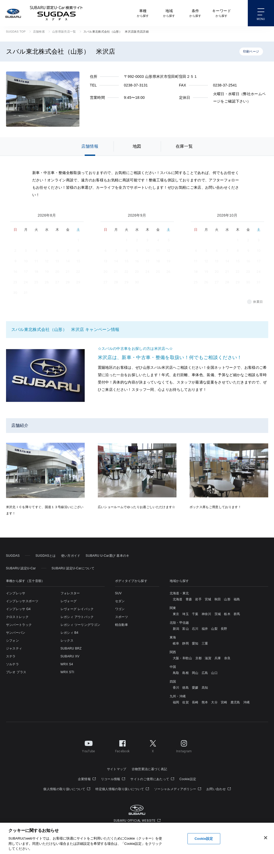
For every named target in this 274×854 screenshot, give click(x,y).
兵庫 (217, 658)
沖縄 (246, 702)
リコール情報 (113, 779)
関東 (173, 608)
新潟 (176, 629)
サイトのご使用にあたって (152, 779)
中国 (173, 667)
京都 (198, 658)
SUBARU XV (70, 656)
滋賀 (208, 658)
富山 (185, 629)
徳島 (185, 687)
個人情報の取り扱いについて (66, 789)
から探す (143, 12)
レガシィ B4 (69, 633)
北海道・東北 (179, 593)
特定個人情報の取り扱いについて (122, 789)
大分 (214, 702)
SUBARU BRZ (71, 648)
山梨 (214, 629)
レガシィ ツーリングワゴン (80, 625)
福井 (205, 629)
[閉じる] (265, 837)
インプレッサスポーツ (22, 601)
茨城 (217, 614)
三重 (205, 643)
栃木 (227, 614)
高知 (205, 687)
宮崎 (224, 702)
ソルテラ (12, 664)
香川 (176, 687)
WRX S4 (67, 664)
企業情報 (87, 779)
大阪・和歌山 (182, 658)
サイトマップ (116, 769)
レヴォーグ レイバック (77, 609)
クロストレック (17, 617)
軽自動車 (121, 625)
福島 (237, 599)
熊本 (205, 702)
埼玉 (185, 614)
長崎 (195, 702)
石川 (195, 629)
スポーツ (121, 617)
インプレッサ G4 (18, 609)
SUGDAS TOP (16, 31)
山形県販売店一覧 (64, 31)
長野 (224, 629)
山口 (214, 673)
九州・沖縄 (178, 696)
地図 (137, 146)
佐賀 (185, 702)
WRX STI (67, 672)
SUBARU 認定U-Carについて (73, 568)
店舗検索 (39, 31)
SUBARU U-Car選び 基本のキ (108, 556)
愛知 (195, 643)
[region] (137, 838)
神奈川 (206, 614)
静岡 (185, 643)
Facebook (122, 745)
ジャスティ (14, 648)
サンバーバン (15, 633)
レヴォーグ (69, 601)
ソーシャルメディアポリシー (177, 789)
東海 (173, 637)
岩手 (198, 599)
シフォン (12, 640)
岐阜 (176, 643)
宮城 (208, 599)
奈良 (227, 658)
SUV (118, 593)
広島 (205, 673)
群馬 (237, 614)
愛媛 (195, 687)
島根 (185, 673)
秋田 (217, 599)
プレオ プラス (16, 672)
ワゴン (120, 609)
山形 (227, 599)
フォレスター (70, 593)
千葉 (195, 614)
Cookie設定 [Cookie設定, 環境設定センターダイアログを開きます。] (204, 839)
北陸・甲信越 (179, 623)
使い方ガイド (70, 556)
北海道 (177, 599)
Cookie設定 (187, 779)
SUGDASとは (45, 556)
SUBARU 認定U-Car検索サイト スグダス (56, 13)
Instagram (184, 745)
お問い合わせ (218, 789)
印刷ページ (251, 51)
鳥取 (176, 673)
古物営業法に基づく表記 (149, 769)
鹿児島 (235, 702)
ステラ (11, 656)
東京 (176, 614)
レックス (67, 640)
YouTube (88, 745)
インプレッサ (15, 593)
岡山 (195, 673)
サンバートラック (19, 625)
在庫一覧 (184, 146)
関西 (173, 652)
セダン (120, 601)
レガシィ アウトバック (77, 617)
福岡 (176, 702)
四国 (173, 681)
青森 (189, 599)
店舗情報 (89, 146)
